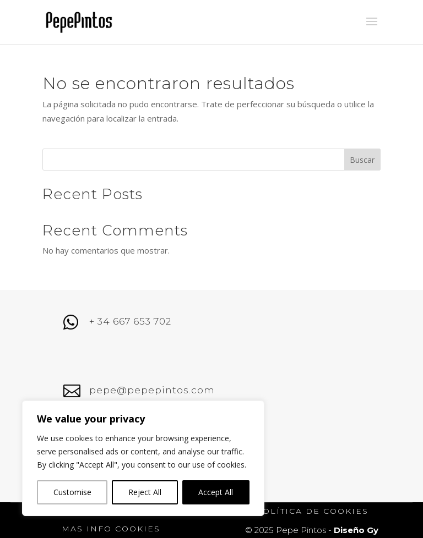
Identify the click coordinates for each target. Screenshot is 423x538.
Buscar (362, 160)
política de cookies (312, 511)
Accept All (215, 492)
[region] (143, 458)
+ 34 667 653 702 (130, 321)
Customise (72, 492)
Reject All (144, 492)
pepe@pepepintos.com (152, 390)
